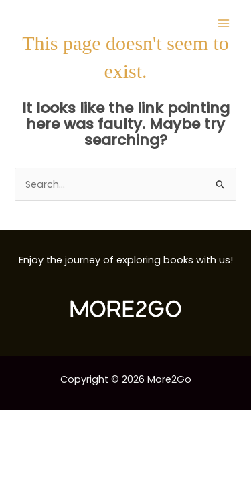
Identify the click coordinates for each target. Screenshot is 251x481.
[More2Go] (63, 23)
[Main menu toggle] (224, 23)
